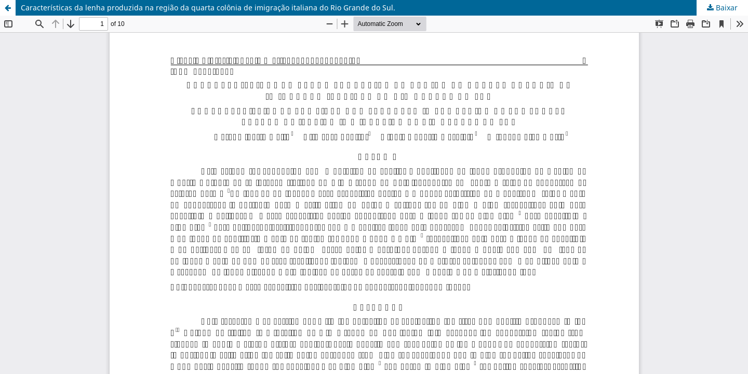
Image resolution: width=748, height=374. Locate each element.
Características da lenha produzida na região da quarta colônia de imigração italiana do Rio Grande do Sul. (208, 7)
